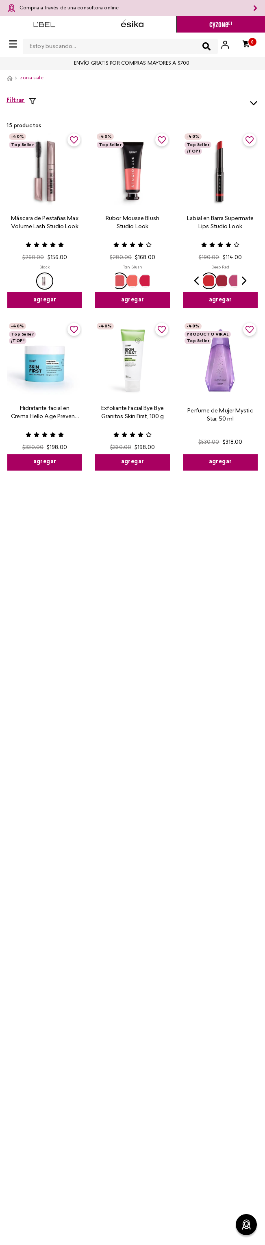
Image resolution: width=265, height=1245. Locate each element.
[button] (44, 281)
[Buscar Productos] (206, 46)
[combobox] (120, 44)
